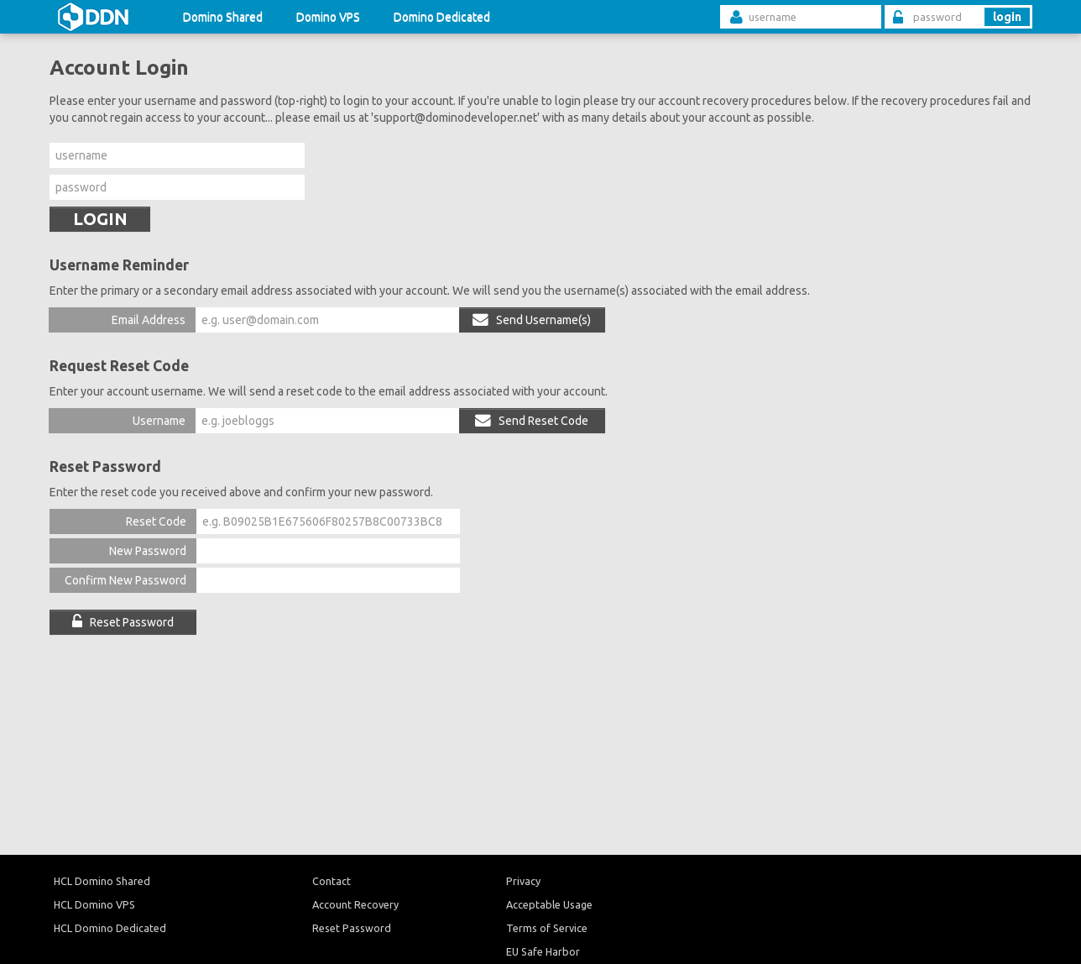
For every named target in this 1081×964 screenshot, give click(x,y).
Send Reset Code (531, 420)
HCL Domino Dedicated (110, 928)
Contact (331, 881)
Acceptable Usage (549, 904)
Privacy (523, 881)
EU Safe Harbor (543, 951)
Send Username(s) (532, 320)
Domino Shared (223, 17)
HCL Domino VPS (94, 904)
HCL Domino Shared (102, 881)
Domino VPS (328, 17)
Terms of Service (547, 928)
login (1007, 17)
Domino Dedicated (442, 17)
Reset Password (123, 622)
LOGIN (100, 218)
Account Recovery (355, 904)
